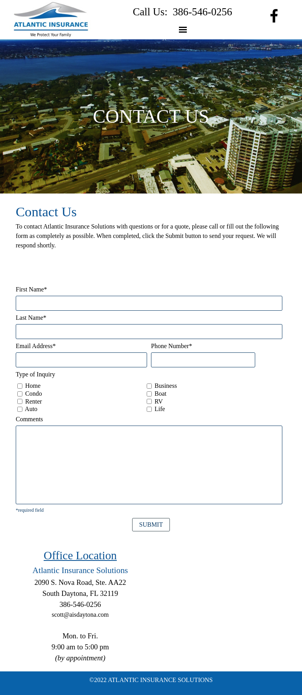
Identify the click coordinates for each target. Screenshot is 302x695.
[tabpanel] (182, 12)
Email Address (36, 346)
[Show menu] (183, 29)
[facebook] (274, 16)
